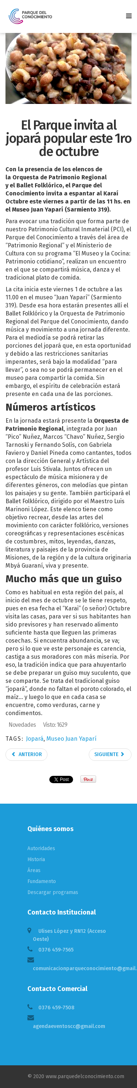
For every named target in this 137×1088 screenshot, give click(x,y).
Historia (36, 859)
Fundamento (41, 881)
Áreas (34, 870)
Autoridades (41, 848)
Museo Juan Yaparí (71, 738)
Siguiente (109, 754)
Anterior (26, 754)
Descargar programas (52, 892)
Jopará (34, 738)
